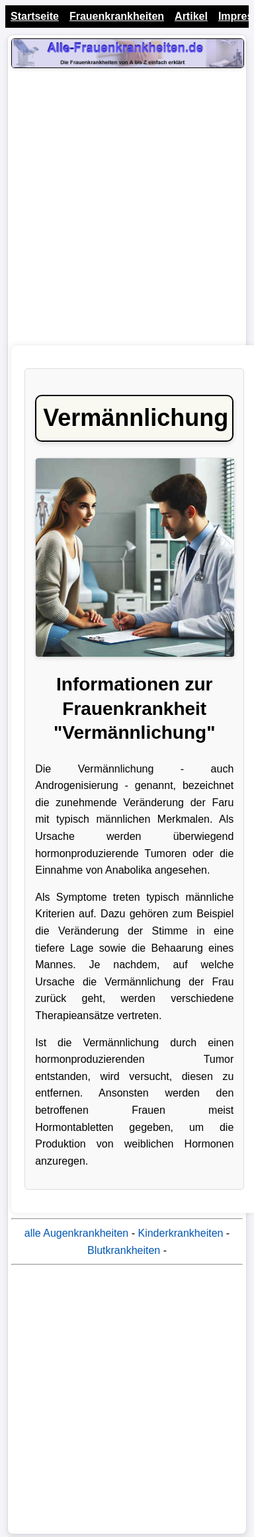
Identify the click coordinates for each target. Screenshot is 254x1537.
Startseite (35, 16)
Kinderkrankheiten (180, 1233)
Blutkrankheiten (123, 1250)
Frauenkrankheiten (116, 16)
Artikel (191, 16)
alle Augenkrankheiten (76, 1233)
